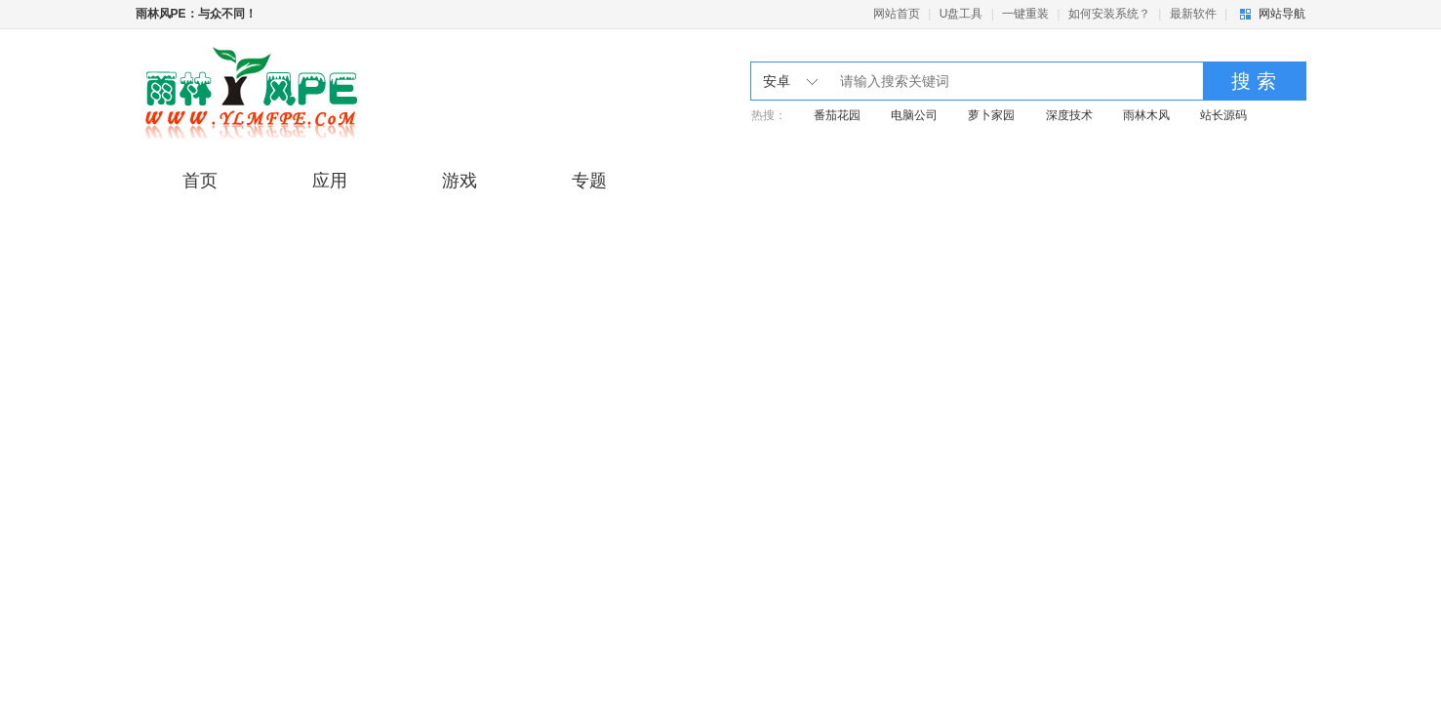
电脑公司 (914, 115)
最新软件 (1193, 14)
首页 (200, 180)
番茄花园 (837, 115)
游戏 (459, 180)
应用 (329, 180)
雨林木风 (1146, 115)
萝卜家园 (991, 115)
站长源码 (1223, 115)
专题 (589, 180)
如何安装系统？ (1109, 14)
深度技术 (1069, 115)
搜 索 (1253, 81)
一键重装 (1025, 14)
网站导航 (1282, 14)
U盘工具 (961, 14)
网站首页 (896, 14)
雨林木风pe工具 (294, 93)
